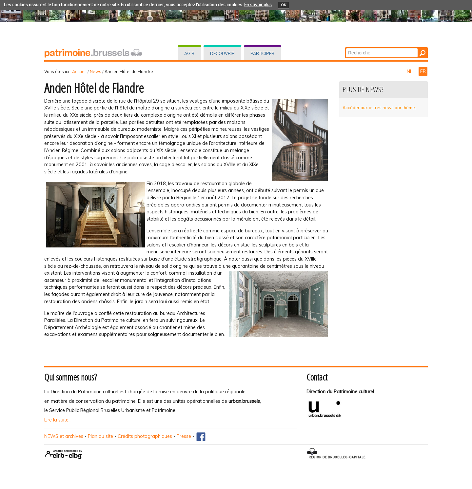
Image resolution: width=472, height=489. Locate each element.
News (95, 71)
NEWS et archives (63, 436)
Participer (262, 53)
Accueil (79, 71)
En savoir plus (258, 4)
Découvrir (222, 53)
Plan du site (100, 436)
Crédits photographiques (145, 436)
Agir (189, 53)
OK (283, 5)
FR (423, 71)
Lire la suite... (57, 420)
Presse (184, 436)
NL (410, 71)
